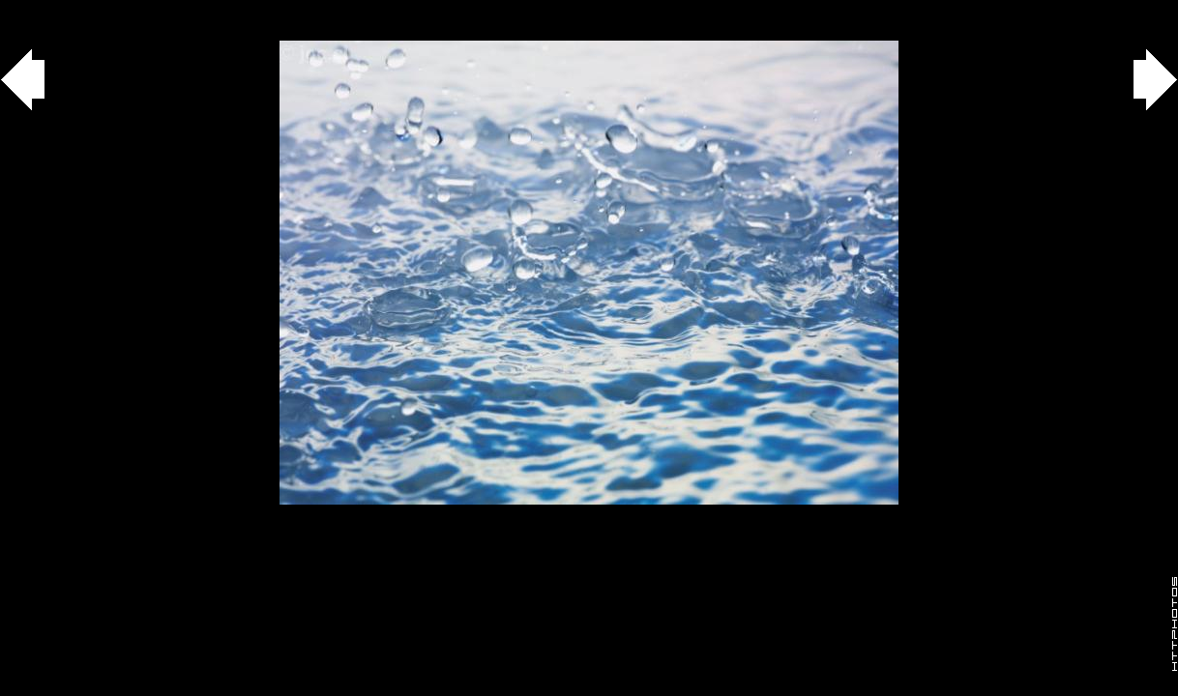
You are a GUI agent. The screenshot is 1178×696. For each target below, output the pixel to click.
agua (108, 10)
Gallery (37, 10)
